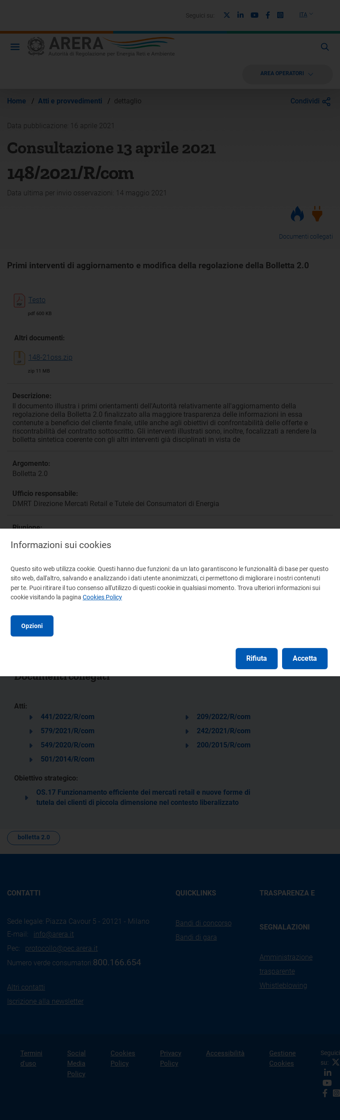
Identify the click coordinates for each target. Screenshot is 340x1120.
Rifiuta (256, 658)
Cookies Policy (102, 597)
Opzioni (32, 625)
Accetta (305, 658)
